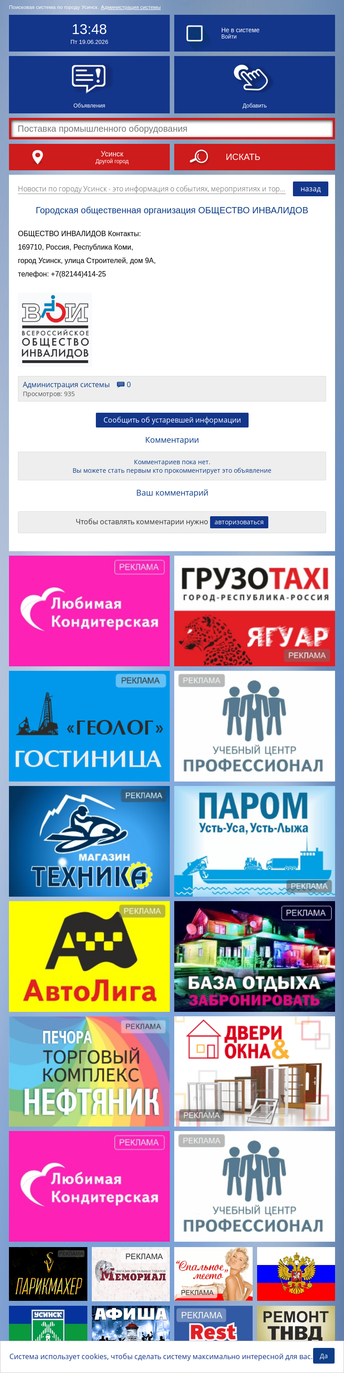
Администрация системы (131, 7)
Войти (228, 37)
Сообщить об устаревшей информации (172, 420)
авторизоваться (239, 522)
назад (311, 189)
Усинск (112, 154)
